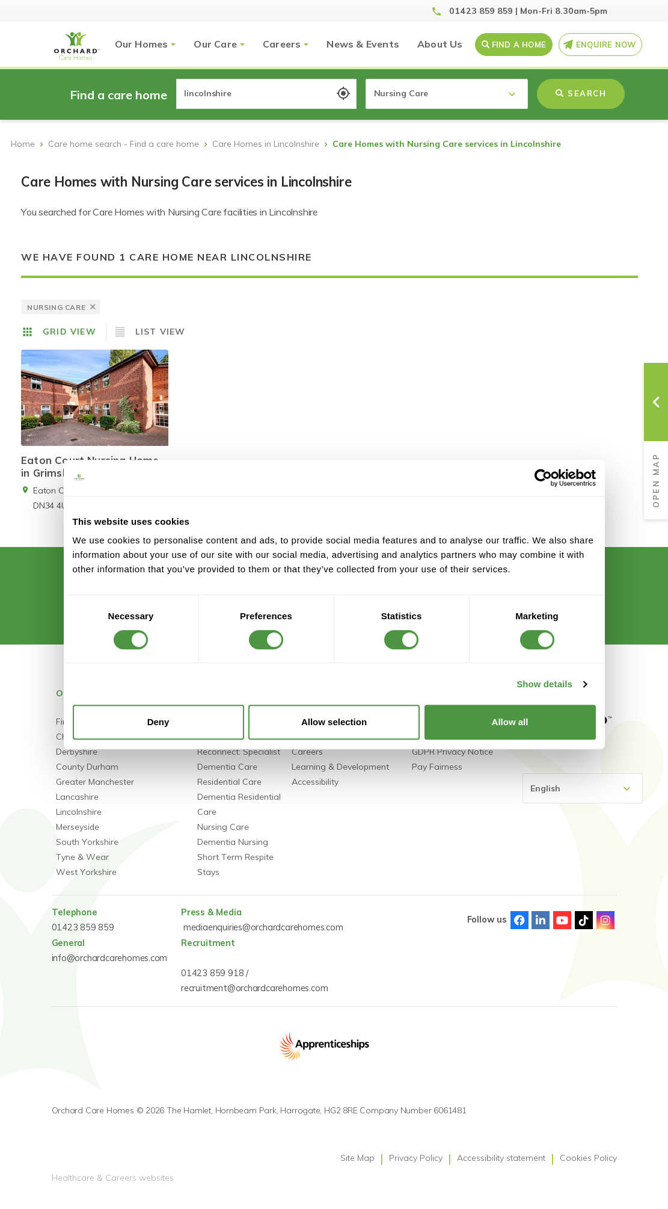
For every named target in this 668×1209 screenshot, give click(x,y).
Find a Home (519, 44)
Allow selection (334, 722)
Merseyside (77, 835)
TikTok (584, 929)
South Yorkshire (87, 851)
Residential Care (229, 790)
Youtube (562, 929)
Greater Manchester (95, 790)
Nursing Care (223, 835)
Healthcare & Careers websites (113, 1186)
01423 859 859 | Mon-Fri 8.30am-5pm (528, 10)
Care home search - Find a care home (123, 143)
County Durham (87, 775)
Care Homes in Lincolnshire (265, 143)
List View (160, 331)
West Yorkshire (86, 881)
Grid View (69, 331)
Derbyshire (76, 760)
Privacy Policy (416, 1166)
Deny (158, 722)
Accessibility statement (501, 1166)
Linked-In (541, 929)
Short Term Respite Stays (235, 873)
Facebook (519, 929)
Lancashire (77, 805)
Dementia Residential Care (239, 813)
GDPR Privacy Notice (452, 760)
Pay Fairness (437, 775)
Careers (282, 44)
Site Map (357, 1166)
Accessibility (315, 790)
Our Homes (141, 44)
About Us (440, 44)
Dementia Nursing (232, 851)
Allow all (510, 722)
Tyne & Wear (82, 866)
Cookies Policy (588, 1166)
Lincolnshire (79, 820)
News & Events (362, 44)
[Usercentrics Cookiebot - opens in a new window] (543, 478)
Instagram (605, 929)
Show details (544, 684)
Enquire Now (606, 44)
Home (23, 143)
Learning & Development (340, 775)
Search (581, 93)
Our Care (215, 44)
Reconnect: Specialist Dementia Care (238, 768)
